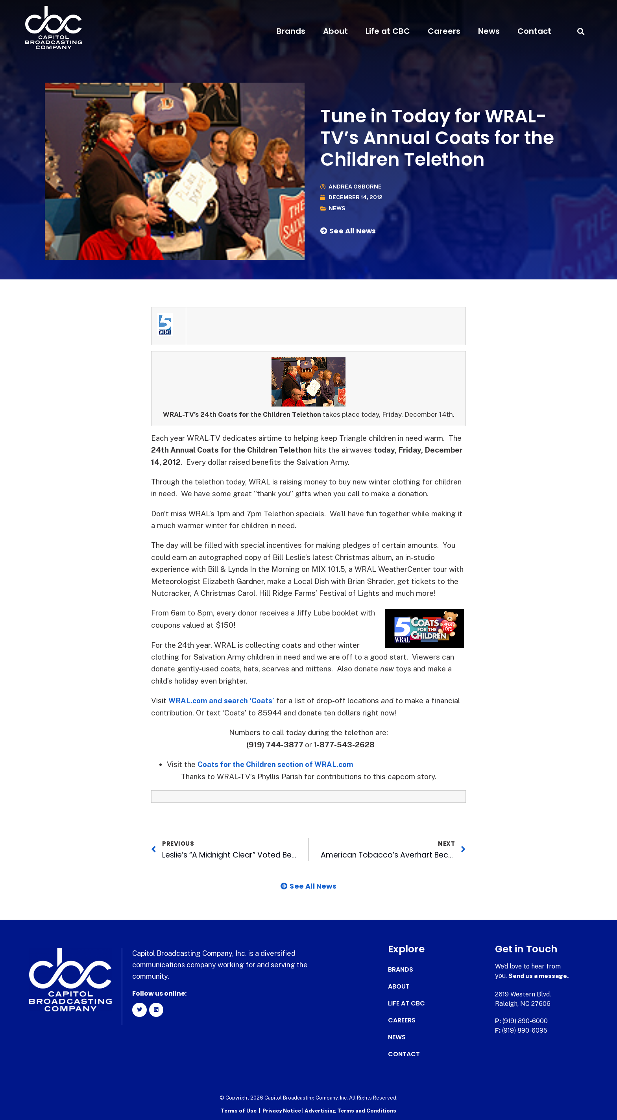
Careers (444, 31)
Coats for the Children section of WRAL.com (278, 764)
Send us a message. (538, 975)
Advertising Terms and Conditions (350, 1110)
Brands (291, 31)
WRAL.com (188, 700)
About (335, 31)
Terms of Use (239, 1110)
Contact (534, 31)
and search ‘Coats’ (243, 700)
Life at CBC (388, 31)
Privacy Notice (282, 1110)
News (489, 31)
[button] (580, 31)
